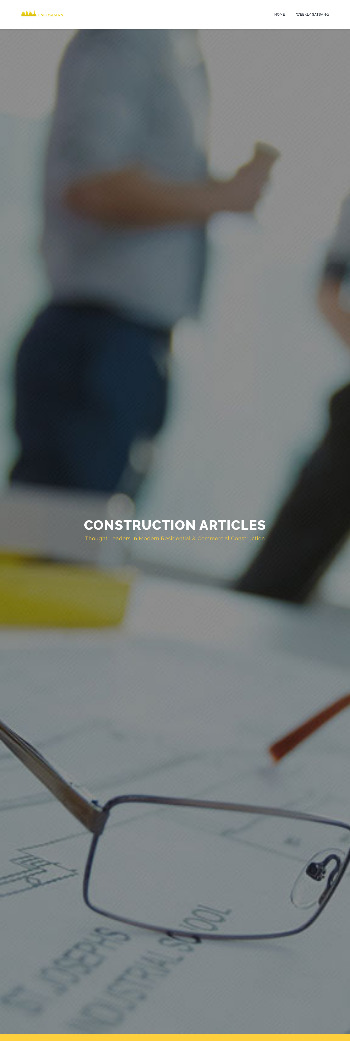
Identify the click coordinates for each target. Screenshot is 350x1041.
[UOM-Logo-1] (42, 11)
